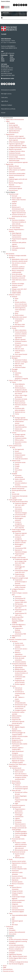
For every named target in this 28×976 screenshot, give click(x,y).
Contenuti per (9, 929)
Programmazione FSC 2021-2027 (21, 608)
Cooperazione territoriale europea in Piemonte (21, 583)
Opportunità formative (21, 667)
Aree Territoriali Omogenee (16, 966)
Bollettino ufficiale (14, 166)
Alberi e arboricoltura (20, 331)
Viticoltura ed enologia (18, 284)
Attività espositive (20, 402)
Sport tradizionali (19, 426)
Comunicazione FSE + (20, 516)
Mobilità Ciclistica (16, 733)
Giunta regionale (13, 125)
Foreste (14, 329)
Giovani (17, 452)
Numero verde (5, 66)
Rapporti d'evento (20, 772)
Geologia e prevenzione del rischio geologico (19, 831)
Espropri (14, 204)
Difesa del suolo (16, 792)
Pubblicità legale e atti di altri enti (18, 179)
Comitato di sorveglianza (18, 524)
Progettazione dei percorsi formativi (20, 683)
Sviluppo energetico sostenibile (17, 896)
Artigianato (15, 907)
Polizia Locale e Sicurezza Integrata (19, 201)
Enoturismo (18, 445)
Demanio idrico (16, 783)
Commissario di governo (18, 807)
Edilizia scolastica (16, 718)
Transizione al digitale (18, 914)
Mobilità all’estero (20, 671)
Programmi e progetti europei (20, 579)
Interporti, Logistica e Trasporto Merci (17, 750)
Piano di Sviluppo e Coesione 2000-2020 (21, 603)
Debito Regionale (16, 234)
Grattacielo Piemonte (14, 153)
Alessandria (4, 55)
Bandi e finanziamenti (15, 168)
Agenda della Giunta (14, 131)
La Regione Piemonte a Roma (17, 151)
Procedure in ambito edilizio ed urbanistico (21, 846)
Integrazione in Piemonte (19, 631)
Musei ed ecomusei (20, 404)
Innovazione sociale (20, 464)
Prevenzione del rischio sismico (18, 842)
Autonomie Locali (13, 194)
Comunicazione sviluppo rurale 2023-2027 (21, 573)
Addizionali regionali (17, 923)
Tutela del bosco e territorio (20, 352)
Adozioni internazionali (18, 490)
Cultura (14, 383)
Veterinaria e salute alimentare (17, 876)
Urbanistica (18, 374)
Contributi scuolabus (17, 764)
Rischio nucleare (19, 316)
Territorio (14, 372)
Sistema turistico (19, 437)
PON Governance (16, 637)
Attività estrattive (17, 905)
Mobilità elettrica (16, 744)
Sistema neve (18, 430)
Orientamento (15, 720)
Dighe (16, 806)
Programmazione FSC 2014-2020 (21, 612)
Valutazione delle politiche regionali (19, 244)
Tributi (10, 916)
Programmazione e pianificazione (20, 812)
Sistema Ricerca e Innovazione (17, 891)
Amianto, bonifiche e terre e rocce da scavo (21, 304)
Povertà (17, 465)
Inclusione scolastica (20, 664)
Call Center (12, 172)
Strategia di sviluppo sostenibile (17, 256)
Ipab (16, 473)
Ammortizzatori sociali (21, 706)
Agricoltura (12, 258)
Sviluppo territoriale (17, 893)
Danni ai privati (19, 774)
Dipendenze (15, 882)
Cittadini (11, 931)
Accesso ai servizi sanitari (19, 864)
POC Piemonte (19, 606)
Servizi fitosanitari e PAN (18, 277)
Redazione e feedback (6, 105)
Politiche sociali (16, 462)
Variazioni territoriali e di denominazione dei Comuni (19, 216)
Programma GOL (16, 721)
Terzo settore (18, 471)
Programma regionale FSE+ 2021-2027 (21, 505)
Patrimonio (12, 219)
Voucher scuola (19, 645)
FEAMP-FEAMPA (16, 293)
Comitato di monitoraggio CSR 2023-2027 (20, 568)
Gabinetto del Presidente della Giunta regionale (17, 139)
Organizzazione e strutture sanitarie (19, 866)
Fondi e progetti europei (15, 501)
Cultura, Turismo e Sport (15, 381)
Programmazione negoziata (19, 239)
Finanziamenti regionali (21, 791)
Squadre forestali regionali (19, 857)
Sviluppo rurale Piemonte (19, 559)
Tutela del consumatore (21, 460)
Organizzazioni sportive (21, 421)
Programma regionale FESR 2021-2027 (21, 535)
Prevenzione (15, 873)
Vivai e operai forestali (21, 355)
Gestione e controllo (20, 518)
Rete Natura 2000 (20, 325)
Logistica (17, 821)
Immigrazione (18, 458)
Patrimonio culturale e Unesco (21, 406)
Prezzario (17, 787)
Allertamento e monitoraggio (19, 816)
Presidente (12, 123)
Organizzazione (10, 134)
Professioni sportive (20, 432)
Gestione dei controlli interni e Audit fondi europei (17, 160)
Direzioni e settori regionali (16, 136)
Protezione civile (16, 809)
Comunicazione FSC (20, 600)
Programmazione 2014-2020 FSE (19, 528)
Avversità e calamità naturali (19, 262)
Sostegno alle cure (17, 869)
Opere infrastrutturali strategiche (18, 754)
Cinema (17, 415)
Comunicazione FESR (20, 549)
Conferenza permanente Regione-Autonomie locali (19, 212)
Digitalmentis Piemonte (15, 957)
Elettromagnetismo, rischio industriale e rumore (20, 310)
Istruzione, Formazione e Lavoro (17, 641)
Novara (12, 55)
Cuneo (2, 61)
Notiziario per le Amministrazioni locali (18, 208)
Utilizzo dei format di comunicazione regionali (15, 188)
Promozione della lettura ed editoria (20, 410)
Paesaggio (15, 370)
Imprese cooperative (17, 908)
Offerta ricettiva (19, 441)
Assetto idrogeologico (21, 798)
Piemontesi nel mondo (21, 400)
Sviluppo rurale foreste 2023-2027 (21, 347)
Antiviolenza (18, 454)
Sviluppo (11, 888)
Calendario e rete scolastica (19, 648)
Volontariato (18, 822)
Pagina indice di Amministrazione (15, 119)
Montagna (14, 359)
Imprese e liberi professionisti (17, 935)
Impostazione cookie (7, 78)
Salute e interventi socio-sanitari (20, 481)
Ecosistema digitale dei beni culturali (21, 393)
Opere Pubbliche (16, 785)
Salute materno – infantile (19, 880)
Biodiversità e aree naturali (19, 318)
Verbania (12, 59)
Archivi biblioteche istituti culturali (20, 386)
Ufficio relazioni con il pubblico (17, 170)
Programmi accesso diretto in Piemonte (20, 588)
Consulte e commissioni (15, 129)
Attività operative (19, 860)
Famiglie (17, 467)
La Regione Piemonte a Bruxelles (18, 148)
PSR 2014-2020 (19, 349)
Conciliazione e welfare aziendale (18, 715)
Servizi (5, 968)
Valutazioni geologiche (21, 835)
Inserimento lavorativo (21, 488)
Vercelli (12, 61)
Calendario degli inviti (21, 542)
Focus (10, 940)
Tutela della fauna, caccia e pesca (19, 281)
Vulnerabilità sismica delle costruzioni (20, 849)
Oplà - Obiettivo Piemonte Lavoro (18, 959)
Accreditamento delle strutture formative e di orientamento (21, 675)
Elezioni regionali (16, 198)
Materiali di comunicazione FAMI (20, 634)
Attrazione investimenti (18, 903)
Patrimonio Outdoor (20, 368)
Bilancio (14, 241)
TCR (13, 925)
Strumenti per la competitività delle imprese (20, 695)
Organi (8, 121)
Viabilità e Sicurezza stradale (20, 738)
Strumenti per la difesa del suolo (21, 795)
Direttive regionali (20, 686)
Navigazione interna (17, 742)
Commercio (15, 910)
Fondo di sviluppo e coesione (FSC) (19, 595)
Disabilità (14, 475)
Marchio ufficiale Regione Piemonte (16, 184)
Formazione (18, 824)
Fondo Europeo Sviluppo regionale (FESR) (18, 532)
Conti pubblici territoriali (18, 248)
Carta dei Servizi (13, 191)
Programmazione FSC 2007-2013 (21, 616)
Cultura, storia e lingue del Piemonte (21, 397)
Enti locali (14, 196)
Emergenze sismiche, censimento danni (20, 780)
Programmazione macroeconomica (16, 236)
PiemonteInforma (7, 972)
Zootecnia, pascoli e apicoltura (17, 287)
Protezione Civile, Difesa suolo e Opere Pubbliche (17, 767)
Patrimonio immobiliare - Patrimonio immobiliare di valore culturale (19, 222)
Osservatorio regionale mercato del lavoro (18, 724)
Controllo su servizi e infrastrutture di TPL (17, 758)
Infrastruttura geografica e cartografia (21, 378)
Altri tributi (15, 927)
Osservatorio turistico (21, 443)
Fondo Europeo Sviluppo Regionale (18, 900)
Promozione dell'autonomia (19, 477)
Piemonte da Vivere (8, 974)
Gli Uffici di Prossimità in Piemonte (18, 942)
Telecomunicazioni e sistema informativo (20, 827)
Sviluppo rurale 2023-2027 (19, 290)
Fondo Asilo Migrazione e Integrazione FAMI (19, 627)
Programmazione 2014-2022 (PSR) (19, 577)
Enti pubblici (12, 933)
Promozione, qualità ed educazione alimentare (18, 268)
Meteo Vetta (18, 366)
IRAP (13, 921)
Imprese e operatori (20, 340)
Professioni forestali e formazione (21, 343)
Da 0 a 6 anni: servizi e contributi (21, 651)
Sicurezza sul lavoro (17, 878)
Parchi (16, 323)
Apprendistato (19, 669)
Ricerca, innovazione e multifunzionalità (18, 272)
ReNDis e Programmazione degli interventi (21, 802)
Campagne (12, 955)
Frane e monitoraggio (21, 837)
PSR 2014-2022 (16, 291)
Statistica (14, 250)
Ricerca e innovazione (18, 886)
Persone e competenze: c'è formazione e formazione (16, 952)
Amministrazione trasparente (17, 155)
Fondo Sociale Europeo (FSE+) (20, 503)
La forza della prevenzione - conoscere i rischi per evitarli (16, 948)
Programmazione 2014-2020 (19, 556)
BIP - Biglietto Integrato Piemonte (18, 730)
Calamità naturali (16, 770)
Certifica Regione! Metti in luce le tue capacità (18, 962)
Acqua (16, 299)
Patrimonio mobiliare (17, 226)
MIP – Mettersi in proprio (19, 700)
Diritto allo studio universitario (19, 661)
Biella (2, 59)
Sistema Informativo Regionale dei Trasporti (18, 762)
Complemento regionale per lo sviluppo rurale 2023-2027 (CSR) (21, 562)
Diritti (13, 449)
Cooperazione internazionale (19, 497)
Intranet (3, 112)
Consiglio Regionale (14, 127)
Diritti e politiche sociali (15, 447)
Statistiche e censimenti (18, 278)
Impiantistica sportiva (21, 428)
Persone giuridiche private (19, 492)
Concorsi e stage (13, 157)
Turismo (14, 434)
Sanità (10, 862)
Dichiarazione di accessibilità (8, 90)
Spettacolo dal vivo (20, 413)
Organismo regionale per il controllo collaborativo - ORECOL (17, 145)
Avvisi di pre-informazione (18, 509)
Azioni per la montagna (21, 363)
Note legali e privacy (6, 94)
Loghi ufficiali (4, 101)
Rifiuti (16, 314)
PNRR (13, 639)
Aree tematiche (10, 254)
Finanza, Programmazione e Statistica (16, 231)
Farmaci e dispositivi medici (19, 871)
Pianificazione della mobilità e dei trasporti (19, 747)
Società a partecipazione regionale (18, 162)
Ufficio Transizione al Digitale (17, 142)
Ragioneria (15, 247)
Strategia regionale (20, 419)
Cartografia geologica (21, 834)
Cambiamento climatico (18, 327)
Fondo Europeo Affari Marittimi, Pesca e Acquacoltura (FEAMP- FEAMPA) (18, 621)
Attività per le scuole (20, 658)
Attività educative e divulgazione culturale (21, 390)
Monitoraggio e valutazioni (19, 520)
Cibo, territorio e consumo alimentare (19, 264)
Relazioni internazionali (15, 149)
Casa (13, 493)
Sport (13, 417)
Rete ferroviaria (16, 740)
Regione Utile (9, 164)
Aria (16, 301)
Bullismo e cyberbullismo (18, 655)
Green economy (16, 357)
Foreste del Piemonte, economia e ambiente (21, 333)
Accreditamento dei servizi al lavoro (20, 709)
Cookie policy (4, 97)
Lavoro (14, 688)
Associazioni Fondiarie (21, 361)
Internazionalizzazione (18, 912)
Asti (2, 57)
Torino (11, 57)
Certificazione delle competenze (20, 679)
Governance (18, 598)
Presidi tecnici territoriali (18, 854)
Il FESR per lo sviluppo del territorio (18, 964)
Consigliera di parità (20, 712)
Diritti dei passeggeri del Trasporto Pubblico (18, 735)
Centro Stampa (16, 228)
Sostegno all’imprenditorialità (20, 704)
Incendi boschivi (19, 819)
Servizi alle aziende (17, 275)
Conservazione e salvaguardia (19, 320)
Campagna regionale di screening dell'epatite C (18, 945)
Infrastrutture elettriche (21, 789)
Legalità (14, 499)
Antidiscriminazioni (20, 456)
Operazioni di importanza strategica (21, 513)
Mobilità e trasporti (14, 727)
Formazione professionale (19, 665)
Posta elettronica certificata (8, 109)
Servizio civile (15, 495)
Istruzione (14, 643)
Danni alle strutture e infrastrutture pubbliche (21, 777)
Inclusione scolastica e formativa (21, 485)
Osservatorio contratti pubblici (17, 174)
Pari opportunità (19, 450)
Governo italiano (5, 1)
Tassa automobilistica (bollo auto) (19, 919)
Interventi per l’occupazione (18, 691)
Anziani (17, 469)
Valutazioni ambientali (21, 306)
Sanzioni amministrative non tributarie (16, 176)
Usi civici (14, 205)
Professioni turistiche (20, 439)
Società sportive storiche (19, 423)
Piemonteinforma (13, 133)
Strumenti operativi (17, 884)
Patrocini (11, 181)
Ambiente (14, 297)
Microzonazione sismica (21, 852)
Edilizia (17, 376)
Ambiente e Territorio (14, 295)
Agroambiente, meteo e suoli (20, 260)
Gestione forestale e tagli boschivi (20, 337)
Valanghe (17, 839)
